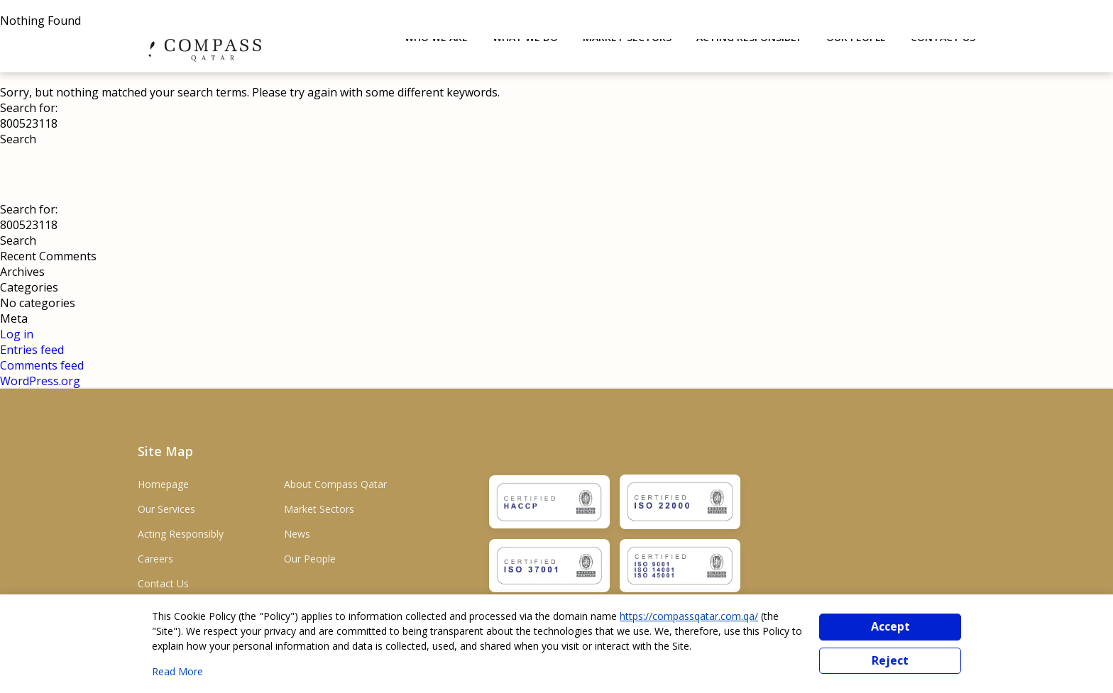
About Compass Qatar (335, 484)
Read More (177, 671)
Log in (16, 334)
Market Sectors (319, 509)
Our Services (166, 509)
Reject (890, 660)
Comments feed (42, 365)
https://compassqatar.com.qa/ (689, 616)
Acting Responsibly (181, 533)
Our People (310, 558)
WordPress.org (40, 381)
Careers (155, 558)
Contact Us (163, 583)
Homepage (163, 484)
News (297, 533)
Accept (890, 626)
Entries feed (32, 349)
